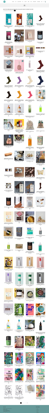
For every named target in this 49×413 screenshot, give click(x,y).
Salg (15, 1)
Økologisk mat (19, 1)
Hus (22, 1)
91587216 (6, 409)
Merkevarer (38, 1)
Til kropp (25, 1)
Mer (41, 1)
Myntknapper (34, 1)
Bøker (28, 1)
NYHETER (13, 1)
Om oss (37, 411)
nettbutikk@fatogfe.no (7, 410)
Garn (31, 1)
